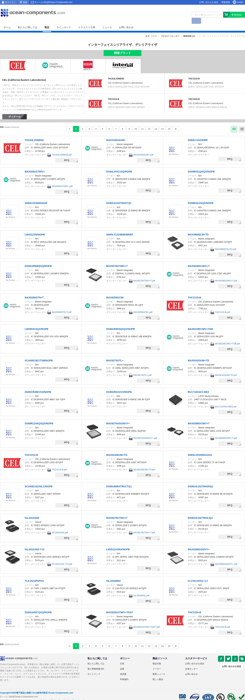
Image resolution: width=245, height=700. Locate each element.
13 (156, 123)
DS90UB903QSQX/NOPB (120, 323)
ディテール (14, 110)
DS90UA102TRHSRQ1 (200, 480)
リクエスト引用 (86, 21)
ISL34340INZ (113, 575)
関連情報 (226, 2)
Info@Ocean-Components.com (23, 691)
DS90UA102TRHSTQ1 (118, 197)
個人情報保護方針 (96, 663)
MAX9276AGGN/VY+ (118, 417)
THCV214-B (113, 93)
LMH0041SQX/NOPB (36, 323)
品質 (122, 663)
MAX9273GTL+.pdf (143, 369)
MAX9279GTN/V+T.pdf (144, 526)
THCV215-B (194, 73)
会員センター (191, 663)
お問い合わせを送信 (208, 2)
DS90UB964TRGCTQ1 (119, 480)
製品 (46, 21)
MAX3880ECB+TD (198, 228)
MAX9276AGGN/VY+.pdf (145, 432)
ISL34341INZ (32, 512)
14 (162, 123)
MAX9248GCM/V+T (199, 260)
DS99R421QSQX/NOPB (201, 165)
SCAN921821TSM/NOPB (39, 354)
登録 (25, 2)
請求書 (123, 668)
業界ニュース (159, 668)
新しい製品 (158, 673)
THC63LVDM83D (116, 73)
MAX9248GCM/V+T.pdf (226, 275)
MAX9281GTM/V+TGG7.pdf (147, 621)
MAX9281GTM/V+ (35, 165)
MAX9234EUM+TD (116, 449)
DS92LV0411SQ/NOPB (119, 165)
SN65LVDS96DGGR (36, 197)
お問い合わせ (126, 21)
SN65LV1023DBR (198, 134)
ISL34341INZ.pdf (60, 526)
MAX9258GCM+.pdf (143, 306)
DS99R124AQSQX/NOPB (39, 417)
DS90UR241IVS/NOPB (119, 386)
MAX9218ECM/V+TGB (200, 323)
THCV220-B (194, 93)
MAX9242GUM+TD (198, 354)
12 (149, 123)
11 (142, 123)
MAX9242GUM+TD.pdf (226, 369)
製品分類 (157, 657)
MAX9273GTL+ (114, 354)
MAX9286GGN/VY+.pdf (226, 558)
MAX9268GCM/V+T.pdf (226, 432)
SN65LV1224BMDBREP (119, 228)
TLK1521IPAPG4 (34, 575)
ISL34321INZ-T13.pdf (62, 558)
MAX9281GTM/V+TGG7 (119, 606)
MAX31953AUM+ (115, 134)
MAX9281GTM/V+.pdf (62, 180)
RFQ (66, 154)
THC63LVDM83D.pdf (62, 149)
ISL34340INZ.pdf (141, 589)
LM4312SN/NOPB (35, 228)
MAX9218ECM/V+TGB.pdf (227, 338)
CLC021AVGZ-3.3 (198, 575)
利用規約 (124, 673)
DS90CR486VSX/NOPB (38, 386)
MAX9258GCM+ (115, 291)
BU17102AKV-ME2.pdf (225, 401)
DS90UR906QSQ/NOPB (38, 260)
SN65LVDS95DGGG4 (200, 449)
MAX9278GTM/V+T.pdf (144, 275)
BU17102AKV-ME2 (198, 386)
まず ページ (151, 30)
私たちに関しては (27, 21)
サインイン (10, 2)
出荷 (122, 657)
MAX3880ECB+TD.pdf (225, 243)
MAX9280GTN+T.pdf (61, 306)
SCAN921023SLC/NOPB (38, 480)
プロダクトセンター (170, 30)
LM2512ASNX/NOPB (118, 543)
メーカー (157, 663)
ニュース (107, 21)
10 (136, 123)
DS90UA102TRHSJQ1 (200, 512)
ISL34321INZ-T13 (34, 543)
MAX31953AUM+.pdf (143, 149)
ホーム (7, 21)
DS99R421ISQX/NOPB (200, 197)
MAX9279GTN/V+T (117, 512)
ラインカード (63, 21)
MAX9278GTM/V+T (117, 260)
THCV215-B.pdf (222, 306)
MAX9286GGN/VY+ (199, 543)
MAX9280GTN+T (34, 291)
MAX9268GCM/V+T (199, 417)
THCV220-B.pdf (222, 621)
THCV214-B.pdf (59, 463)
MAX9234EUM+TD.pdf (144, 463)
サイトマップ (94, 668)
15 (169, 123)
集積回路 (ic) (189, 30)
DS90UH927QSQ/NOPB (38, 606)
